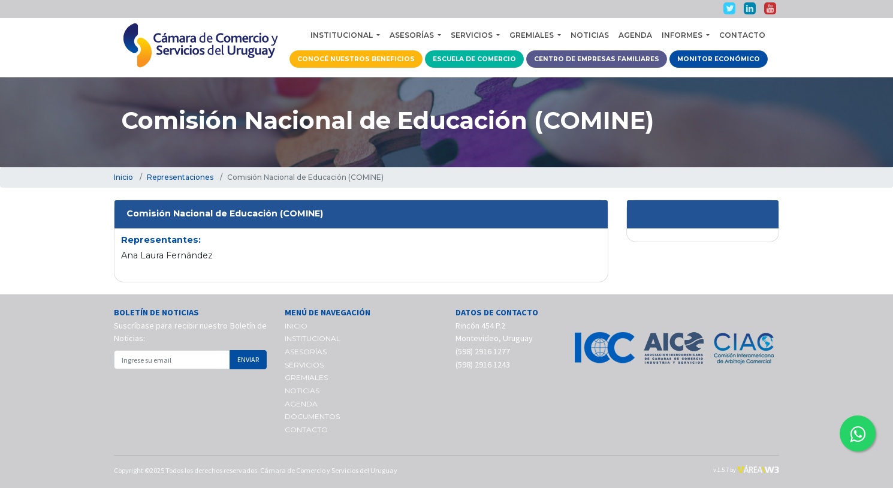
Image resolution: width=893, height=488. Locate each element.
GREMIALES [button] (532, 35)
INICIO (296, 325)
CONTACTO (742, 35)
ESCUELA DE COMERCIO (474, 59)
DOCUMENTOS (312, 416)
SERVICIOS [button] (472, 35)
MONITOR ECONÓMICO (718, 59)
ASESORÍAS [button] (413, 35)
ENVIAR (248, 359)
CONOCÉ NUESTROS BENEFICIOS (356, 59)
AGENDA (635, 35)
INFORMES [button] (683, 35)
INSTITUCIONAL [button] (342, 35)
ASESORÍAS (306, 351)
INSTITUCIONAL (312, 338)
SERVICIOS (304, 364)
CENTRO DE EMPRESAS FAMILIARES (596, 59)
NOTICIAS (590, 35)
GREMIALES (306, 377)
